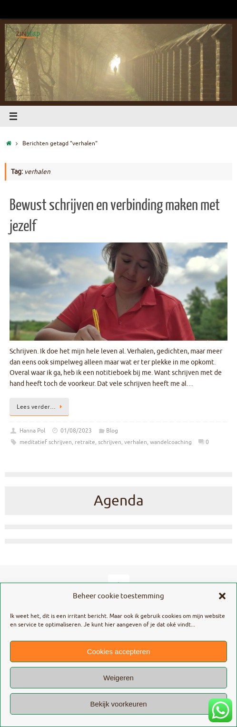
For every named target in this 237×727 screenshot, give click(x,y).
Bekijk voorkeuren (118, 704)
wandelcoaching (171, 442)
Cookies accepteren (118, 651)
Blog (112, 430)
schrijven (109, 442)
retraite (85, 442)
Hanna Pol (32, 430)
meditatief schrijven (46, 442)
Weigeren (118, 678)
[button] (222, 596)
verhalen (135, 442)
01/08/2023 (76, 430)
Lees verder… (41, 407)
